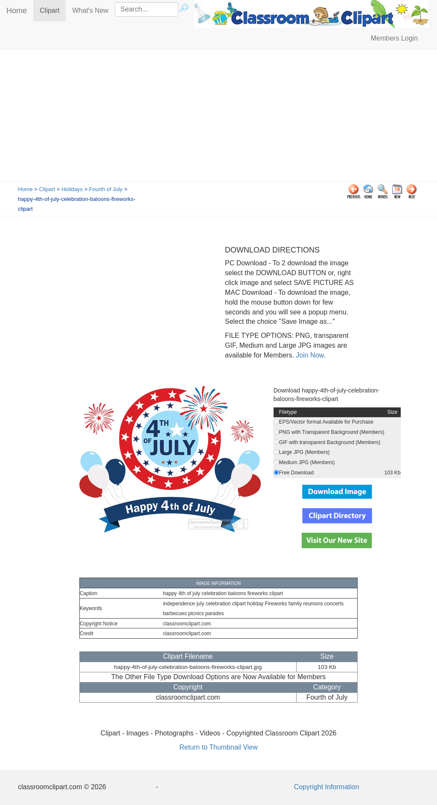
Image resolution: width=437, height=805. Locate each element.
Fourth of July (106, 189)
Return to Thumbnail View (218, 747)
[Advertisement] (218, 117)
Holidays (72, 189)
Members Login (394, 38)
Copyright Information (326, 786)
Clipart (53, 10)
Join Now (308, 355)
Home (16, 10)
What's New (90, 10)
